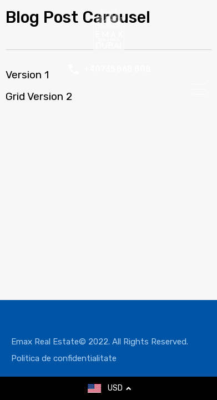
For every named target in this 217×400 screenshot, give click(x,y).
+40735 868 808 (117, 69)
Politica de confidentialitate (64, 358)
